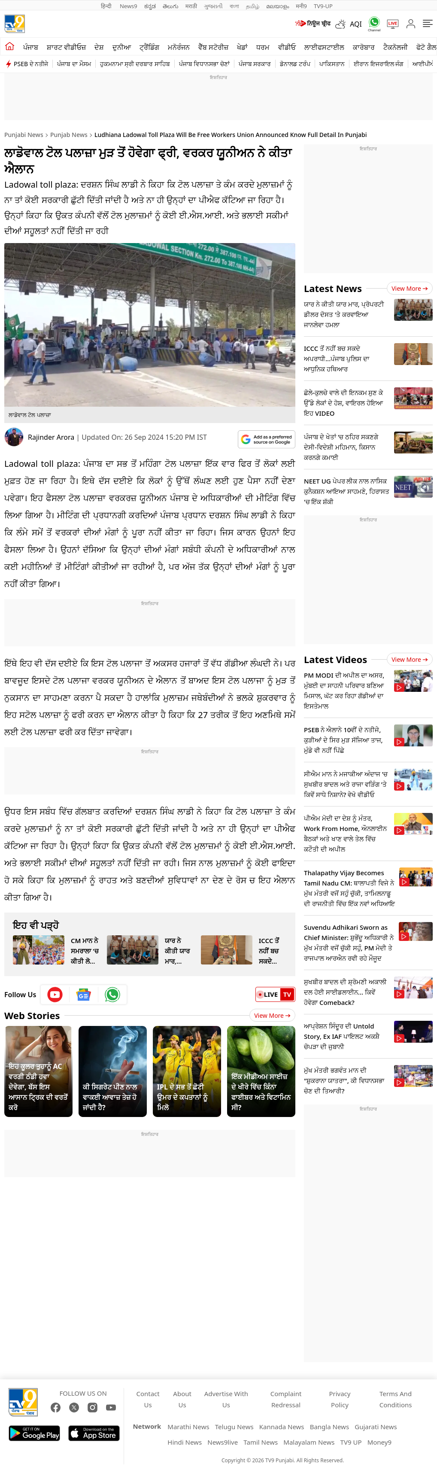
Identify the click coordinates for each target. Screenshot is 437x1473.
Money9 (379, 1442)
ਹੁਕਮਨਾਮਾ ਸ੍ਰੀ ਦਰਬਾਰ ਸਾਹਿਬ (135, 64)
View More (272, 1015)
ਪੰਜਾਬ (30, 47)
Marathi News (188, 1426)
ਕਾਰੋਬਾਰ (364, 47)
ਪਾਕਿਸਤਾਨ (332, 64)
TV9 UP (351, 1442)
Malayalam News (308, 1442)
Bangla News (329, 1426)
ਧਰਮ (263, 47)
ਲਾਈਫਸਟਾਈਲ (324, 47)
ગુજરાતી (213, 6)
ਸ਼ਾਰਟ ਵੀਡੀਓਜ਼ (66, 47)
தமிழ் (252, 6)
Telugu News (234, 1426)
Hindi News (184, 1442)
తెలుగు (171, 6)
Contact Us (147, 1399)
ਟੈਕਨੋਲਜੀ (395, 47)
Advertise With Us (226, 1399)
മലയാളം (277, 6)
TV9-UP (323, 6)
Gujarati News (376, 1426)
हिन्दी (107, 6)
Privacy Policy (339, 1399)
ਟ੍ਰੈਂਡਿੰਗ (149, 47)
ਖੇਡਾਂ (242, 47)
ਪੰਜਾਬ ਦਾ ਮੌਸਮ (74, 64)
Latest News (333, 288)
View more (409, 288)
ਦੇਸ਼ (99, 47)
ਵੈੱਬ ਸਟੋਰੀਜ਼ (213, 47)
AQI (356, 24)
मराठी (191, 6)
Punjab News (69, 135)
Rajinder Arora (51, 437)
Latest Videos (335, 659)
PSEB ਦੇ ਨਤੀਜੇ (31, 64)
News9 (128, 6)
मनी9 (301, 6)
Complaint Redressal (286, 1399)
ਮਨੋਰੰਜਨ (179, 47)
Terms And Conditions (395, 1399)
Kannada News (281, 1426)
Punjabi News (23, 135)
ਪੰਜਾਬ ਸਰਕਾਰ (255, 64)
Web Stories (32, 1015)
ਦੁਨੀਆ (121, 47)
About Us (182, 1399)
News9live (222, 1442)
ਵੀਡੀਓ (287, 47)
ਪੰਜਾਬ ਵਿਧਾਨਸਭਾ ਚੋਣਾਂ (204, 64)
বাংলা (234, 6)
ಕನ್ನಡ (150, 6)
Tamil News (260, 1442)
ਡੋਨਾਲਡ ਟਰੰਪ (295, 64)
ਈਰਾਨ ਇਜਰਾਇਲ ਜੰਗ (379, 64)
